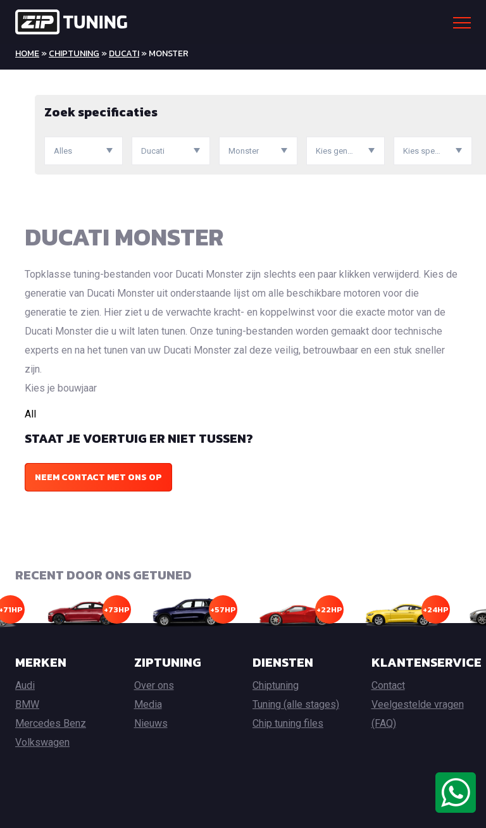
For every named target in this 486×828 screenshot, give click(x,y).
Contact (388, 685)
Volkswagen (42, 742)
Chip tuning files (287, 723)
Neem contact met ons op (98, 477)
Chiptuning (74, 53)
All (30, 414)
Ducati (124, 53)
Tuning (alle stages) (295, 704)
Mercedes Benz (50, 723)
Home (27, 53)
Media (148, 704)
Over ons (154, 685)
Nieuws (151, 723)
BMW (27, 704)
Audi (25, 685)
